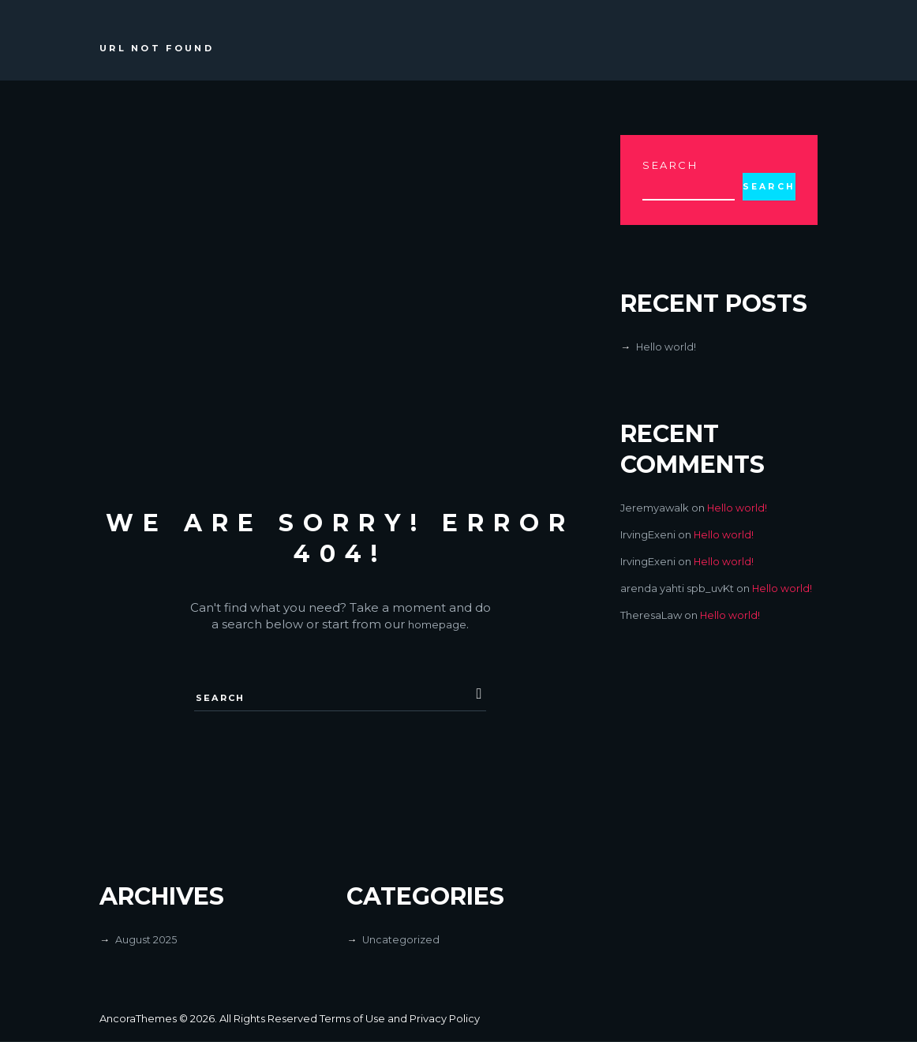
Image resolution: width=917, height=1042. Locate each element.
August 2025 (146, 940)
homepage (437, 624)
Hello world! (666, 347)
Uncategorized (401, 940)
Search (670, 165)
